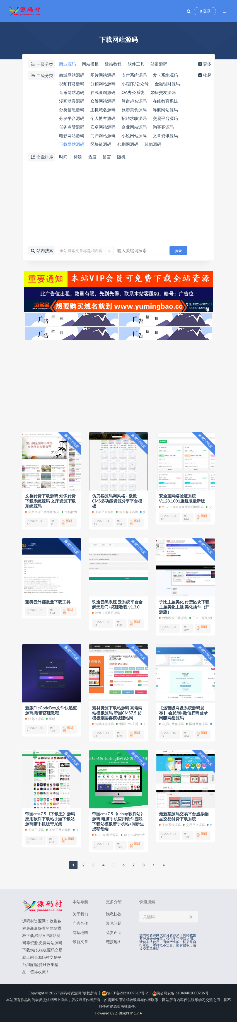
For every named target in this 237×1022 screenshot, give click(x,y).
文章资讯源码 (165, 135)
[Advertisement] (118, 204)
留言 (107, 156)
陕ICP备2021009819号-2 (125, 993)
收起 (204, 75)
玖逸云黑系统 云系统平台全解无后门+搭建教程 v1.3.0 (117, 604)
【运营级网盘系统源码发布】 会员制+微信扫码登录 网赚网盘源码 (183, 712)
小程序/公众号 (135, 83)
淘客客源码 (163, 126)
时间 (63, 156)
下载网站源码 (71, 144)
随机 (121, 156)
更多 (204, 63)
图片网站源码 (102, 75)
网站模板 (90, 63)
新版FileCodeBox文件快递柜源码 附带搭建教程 (51, 710)
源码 (50, 719)
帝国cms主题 (127, 724)
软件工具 (136, 63)
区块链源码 (100, 144)
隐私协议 (114, 914)
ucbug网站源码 (105, 835)
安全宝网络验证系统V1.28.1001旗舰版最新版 (182, 498)
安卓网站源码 (102, 126)
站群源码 (159, 63)
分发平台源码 (71, 118)
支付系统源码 (134, 75)
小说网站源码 (134, 135)
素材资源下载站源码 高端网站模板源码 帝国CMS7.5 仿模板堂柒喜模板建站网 (117, 712)
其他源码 (152, 144)
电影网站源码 (71, 135)
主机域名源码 (102, 109)
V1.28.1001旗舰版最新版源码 (181, 507)
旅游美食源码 (134, 109)
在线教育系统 (165, 100)
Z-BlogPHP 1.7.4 (128, 1013)
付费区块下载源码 (173, 618)
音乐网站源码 (71, 92)
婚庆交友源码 (163, 92)
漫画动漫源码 (71, 100)
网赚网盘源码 (197, 724)
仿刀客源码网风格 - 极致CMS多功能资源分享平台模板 (117, 500)
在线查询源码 (102, 92)
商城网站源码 (71, 75)
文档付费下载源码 (76, 512)
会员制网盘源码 (171, 724)
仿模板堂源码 (103, 724)
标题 (78, 156)
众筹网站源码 (102, 100)
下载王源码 (34, 830)
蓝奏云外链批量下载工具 (48, 601)
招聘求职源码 (134, 118)
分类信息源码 (71, 109)
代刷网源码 (127, 144)
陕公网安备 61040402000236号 (181, 993)
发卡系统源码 (165, 75)
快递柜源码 (34, 719)
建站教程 (113, 63)
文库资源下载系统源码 (42, 512)
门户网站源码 (102, 135)
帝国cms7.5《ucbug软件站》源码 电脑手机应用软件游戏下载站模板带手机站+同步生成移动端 (118, 821)
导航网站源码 (165, 109)
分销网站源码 (102, 83)
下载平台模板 (103, 512)
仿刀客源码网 (127, 512)
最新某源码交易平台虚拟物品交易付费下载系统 (184, 816)
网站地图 (80, 932)
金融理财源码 (167, 83)
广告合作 (80, 923)
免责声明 (114, 932)
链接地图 (114, 941)
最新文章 (80, 941)
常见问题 (114, 923)
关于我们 (80, 914)
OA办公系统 (133, 92)
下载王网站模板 (58, 830)
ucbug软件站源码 (136, 835)
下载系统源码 (170, 825)
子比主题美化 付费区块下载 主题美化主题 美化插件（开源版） (184, 606)
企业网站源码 (134, 126)
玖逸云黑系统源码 (106, 613)
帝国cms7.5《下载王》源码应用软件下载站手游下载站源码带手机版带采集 (50, 818)
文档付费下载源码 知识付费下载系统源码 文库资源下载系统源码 (50, 500)
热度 (92, 156)
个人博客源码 (102, 118)
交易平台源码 (165, 118)
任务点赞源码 (71, 126)
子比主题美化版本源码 (206, 618)
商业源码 (67, 63)
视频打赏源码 (71, 83)
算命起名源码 (134, 100)
